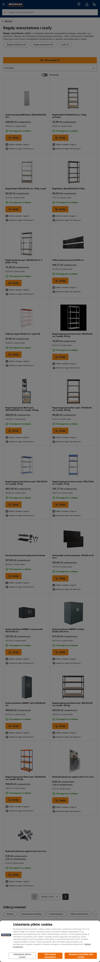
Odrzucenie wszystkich (50, 955)
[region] (50, 941)
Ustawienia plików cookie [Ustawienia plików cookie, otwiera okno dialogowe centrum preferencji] (22, 955)
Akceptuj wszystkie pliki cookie (81, 955)
